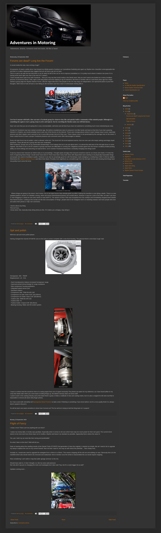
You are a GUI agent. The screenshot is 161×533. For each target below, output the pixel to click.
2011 (126, 146)
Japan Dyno (128, 168)
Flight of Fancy (18, 423)
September (130, 114)
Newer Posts (14, 519)
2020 (126, 109)
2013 (126, 141)
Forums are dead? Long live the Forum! (31, 60)
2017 (126, 130)
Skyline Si (128, 156)
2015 (126, 136)
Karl (126, 98)
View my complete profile (130, 101)
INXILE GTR (128, 161)
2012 (126, 143)
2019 (126, 111)
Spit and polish (18, 230)
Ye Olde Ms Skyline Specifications (135, 85)
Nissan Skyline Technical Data (134, 87)
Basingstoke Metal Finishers (42, 402)
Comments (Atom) (23, 523)
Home (63, 519)
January (129, 124)
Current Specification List (132, 90)
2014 (126, 138)
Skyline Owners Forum (27, 159)
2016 (126, 133)
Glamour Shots (129, 154)
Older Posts (112, 519)
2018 (126, 128)
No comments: (29, 223)
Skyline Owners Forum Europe (134, 170)
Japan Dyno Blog (130, 166)
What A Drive (128, 163)
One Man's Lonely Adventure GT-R (135, 159)
